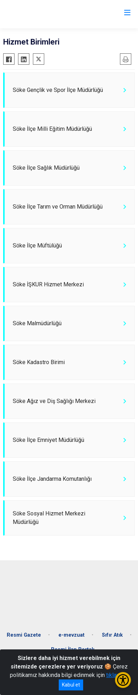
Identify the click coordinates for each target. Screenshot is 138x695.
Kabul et (71, 685)
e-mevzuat (71, 635)
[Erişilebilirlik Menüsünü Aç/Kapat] (123, 680)
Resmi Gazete (24, 635)
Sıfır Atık (112, 635)
